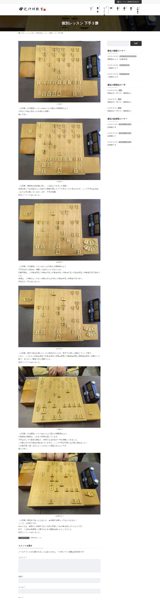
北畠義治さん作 (123, 124)
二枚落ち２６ (112, 77)
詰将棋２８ (111, 127)
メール (21, 587)
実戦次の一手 (23, 281)
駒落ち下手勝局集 (124, 56)
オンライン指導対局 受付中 (128, 2)
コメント (22, 557)
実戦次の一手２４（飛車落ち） (119, 102)
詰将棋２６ (111, 145)
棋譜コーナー (23, 195)
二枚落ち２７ (112, 68)
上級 (119, 99)
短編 (129, 124)
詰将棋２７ (111, 136)
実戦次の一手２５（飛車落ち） (119, 93)
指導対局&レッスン (36, 538)
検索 (136, 43)
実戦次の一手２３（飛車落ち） (119, 111)
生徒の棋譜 (133, 56)
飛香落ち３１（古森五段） (118, 59)
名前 (20, 576)
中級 (120, 90)
